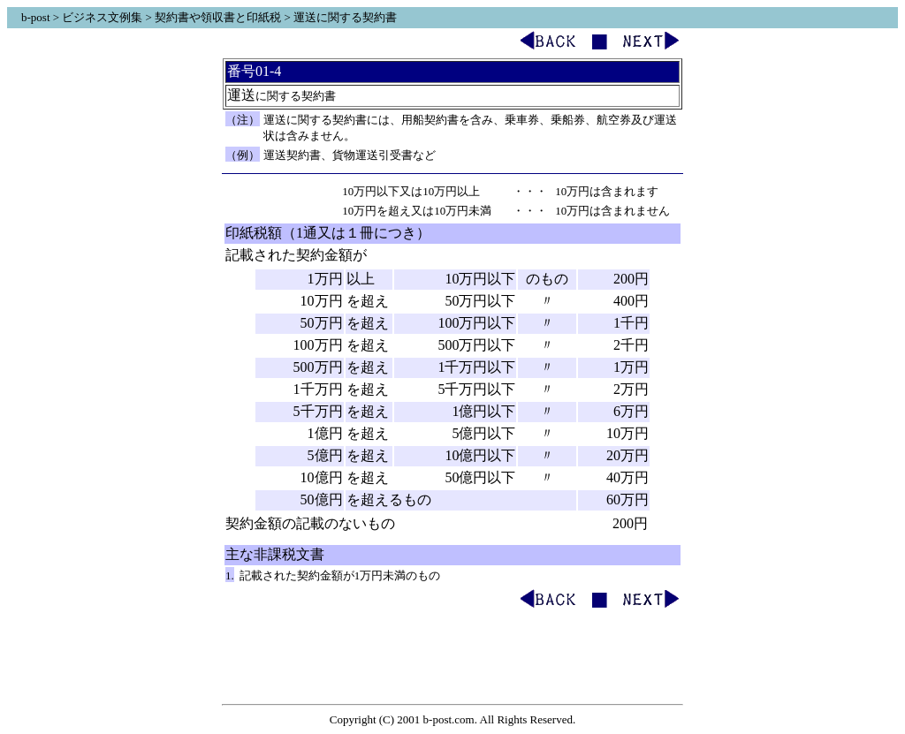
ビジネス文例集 (102, 17)
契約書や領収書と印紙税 (218, 17)
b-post (35, 17)
